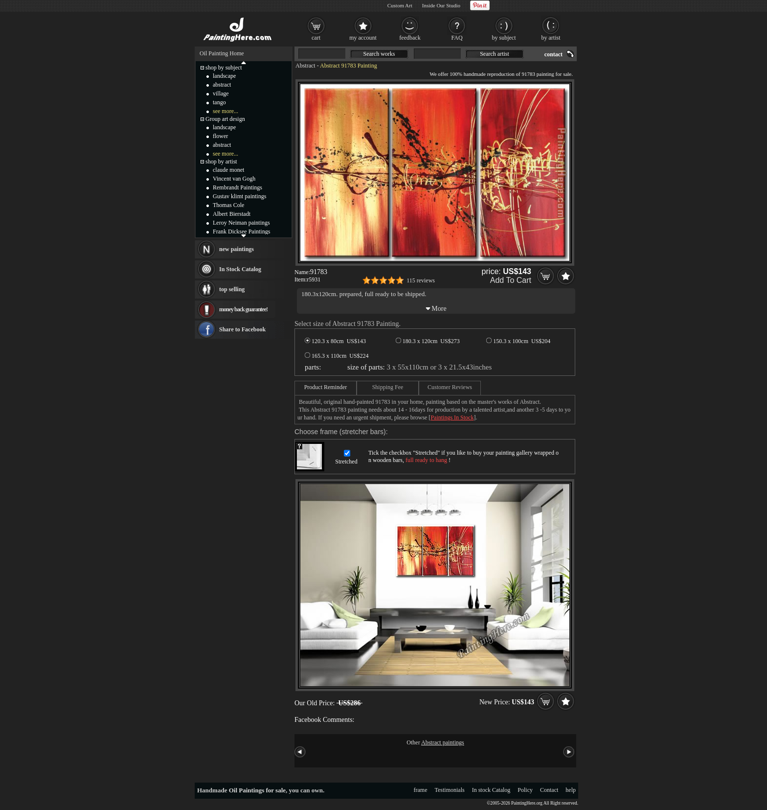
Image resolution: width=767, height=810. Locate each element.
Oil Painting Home (222, 53)
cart (316, 37)
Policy (525, 790)
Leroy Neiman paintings (241, 222)
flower (220, 136)
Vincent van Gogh (234, 178)
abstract (222, 84)
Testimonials (450, 790)
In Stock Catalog (240, 269)
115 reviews (420, 280)
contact (553, 54)
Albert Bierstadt (231, 213)
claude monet (228, 169)
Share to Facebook (242, 329)
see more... (225, 111)
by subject (504, 37)
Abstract (305, 65)
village (221, 93)
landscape (224, 75)
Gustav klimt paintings (239, 196)
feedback (409, 37)
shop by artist (221, 161)
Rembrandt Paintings (237, 187)
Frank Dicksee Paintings (241, 231)
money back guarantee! (243, 309)
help (570, 790)
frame (421, 790)
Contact (549, 790)
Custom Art (399, 5)
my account (363, 37)
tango (219, 102)
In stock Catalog (491, 790)
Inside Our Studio (441, 5)
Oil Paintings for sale (257, 790)
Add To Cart (510, 280)
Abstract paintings (442, 742)
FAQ (456, 37)
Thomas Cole (228, 205)
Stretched (346, 461)
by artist (551, 37)
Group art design (225, 119)
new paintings (236, 249)
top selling (232, 289)
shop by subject (223, 67)
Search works (379, 53)
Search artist (494, 53)
